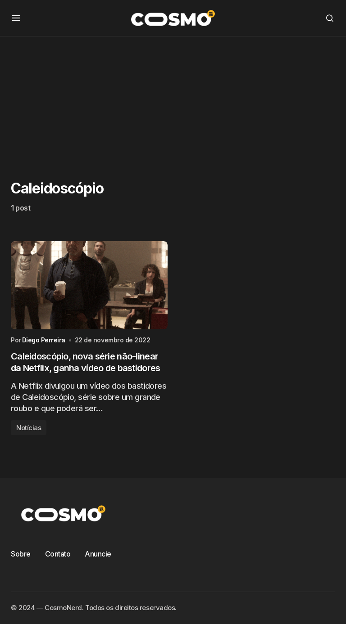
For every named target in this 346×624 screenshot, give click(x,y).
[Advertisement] (173, 99)
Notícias (28, 427)
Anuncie (98, 553)
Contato (58, 553)
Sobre (21, 553)
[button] (16, 18)
